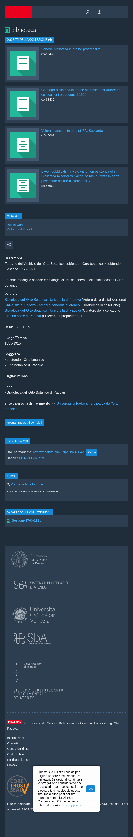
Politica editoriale (18, 759)
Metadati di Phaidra (20, 229)
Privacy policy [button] (71, 805)
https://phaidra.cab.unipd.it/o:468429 (59, 452)
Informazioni (15, 738)
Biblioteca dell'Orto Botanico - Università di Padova (43, 299)
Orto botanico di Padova (23, 316)
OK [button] (91, 788)
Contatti (12, 743)
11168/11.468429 (31, 458)
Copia (92, 452)
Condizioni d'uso (18, 748)
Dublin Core (15, 224)
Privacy (12, 765)
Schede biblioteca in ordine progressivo (70, 49)
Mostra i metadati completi (24, 422)
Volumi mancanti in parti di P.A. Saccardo (72, 130)
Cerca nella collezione (27, 484)
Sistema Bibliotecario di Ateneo (68, 723)
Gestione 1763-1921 (26, 520)
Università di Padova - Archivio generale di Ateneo (42, 305)
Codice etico (15, 754)
